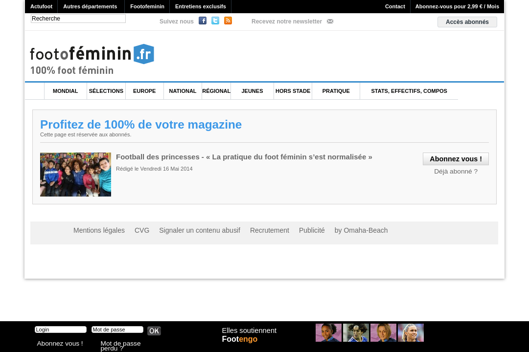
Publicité (284, 229)
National (183, 91)
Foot (242, 346)
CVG (133, 229)
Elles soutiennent (248, 336)
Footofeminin (147, 6)
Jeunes (252, 91)
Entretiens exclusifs (200, 6)
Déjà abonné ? (458, 170)
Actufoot (41, 6)
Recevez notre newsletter (287, 21)
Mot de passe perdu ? (127, 344)
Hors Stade (293, 91)
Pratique (336, 91)
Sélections (106, 91)
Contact (395, 6)
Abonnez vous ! (55, 344)
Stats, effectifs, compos (409, 91)
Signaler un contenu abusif (184, 229)
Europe (144, 91)
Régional (216, 91)
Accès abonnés (467, 22)
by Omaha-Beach (327, 229)
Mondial (65, 91)
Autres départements (90, 6)
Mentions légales (95, 229)
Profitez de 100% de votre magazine (144, 124)
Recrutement (246, 229)
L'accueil (35, 91)
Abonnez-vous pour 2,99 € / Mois (457, 6)
